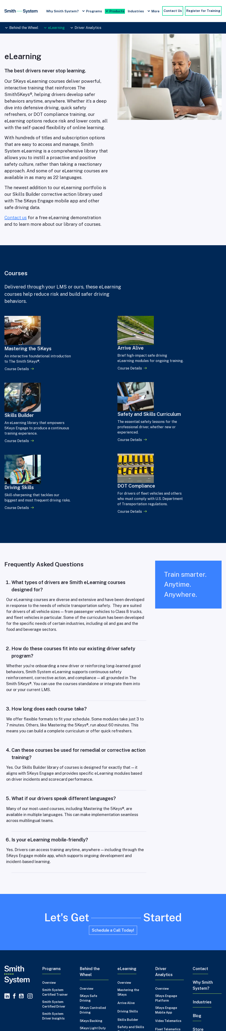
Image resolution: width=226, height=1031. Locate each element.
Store (198, 942)
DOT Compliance (130, 952)
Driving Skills (127, 924)
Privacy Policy (16, 999)
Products (116, 11)
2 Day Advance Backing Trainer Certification (92, 977)
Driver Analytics (88, 28)
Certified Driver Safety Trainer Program (195, 1019)
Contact (200, 881)
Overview (49, 895)
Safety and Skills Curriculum (130, 942)
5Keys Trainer (90, 954)
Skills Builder (127, 932)
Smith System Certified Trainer (55, 905)
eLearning (56, 28)
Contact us (15, 217)
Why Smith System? (62, 11)
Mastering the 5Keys (128, 905)
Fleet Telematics (168, 942)
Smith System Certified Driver (53, 917)
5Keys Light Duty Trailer (93, 943)
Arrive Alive (126, 915)
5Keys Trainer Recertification (91, 963)
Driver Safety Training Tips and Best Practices (125, 1019)
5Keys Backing (91, 933)
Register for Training (203, 11)
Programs (94, 11)
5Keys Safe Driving (88, 911)
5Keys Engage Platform (166, 911)
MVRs (159, 950)
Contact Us (173, 11)
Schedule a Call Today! (113, 843)
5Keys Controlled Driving (93, 923)
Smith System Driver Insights (53, 929)
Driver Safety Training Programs (60, 1019)
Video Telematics (168, 933)
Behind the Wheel (23, 28)
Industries (136, 11)
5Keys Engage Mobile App (166, 923)
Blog (197, 928)
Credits (39, 999)
